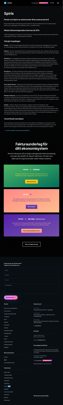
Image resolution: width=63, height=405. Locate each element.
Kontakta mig (11, 297)
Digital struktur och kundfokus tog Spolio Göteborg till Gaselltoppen (46, 322)
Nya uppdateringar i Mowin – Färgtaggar (43, 309)
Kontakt (52, 2)
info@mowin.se (41, 340)
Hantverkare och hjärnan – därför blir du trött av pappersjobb (44, 315)
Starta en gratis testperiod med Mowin (17, 130)
